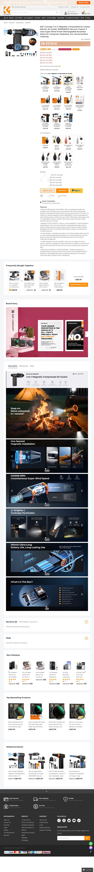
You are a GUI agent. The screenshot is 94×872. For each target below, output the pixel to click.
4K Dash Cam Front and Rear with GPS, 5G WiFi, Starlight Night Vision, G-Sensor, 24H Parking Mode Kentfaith (80, 675)
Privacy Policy (26, 820)
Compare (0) (75, 7)
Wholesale (25, 840)
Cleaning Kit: (56, 73)
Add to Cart (47, 191)
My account (43, 820)
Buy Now (62, 190)
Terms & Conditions (28, 822)
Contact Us (7, 822)
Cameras (37, 18)
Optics (43, 18)
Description (13, 366)
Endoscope (60, 18)
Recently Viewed (63, 7)
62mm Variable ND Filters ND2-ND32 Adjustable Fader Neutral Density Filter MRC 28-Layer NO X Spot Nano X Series (37, 725)
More (82, 18)
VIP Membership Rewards (9, 834)
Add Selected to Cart (78, 284)
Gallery (6, 830)
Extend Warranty (44, 827)
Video (5, 827)
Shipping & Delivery (28, 825)
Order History (43, 822)
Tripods (11, 18)
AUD (85, 7)
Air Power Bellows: (45, 133)
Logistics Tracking (45, 830)
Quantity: (43, 172)
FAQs (32, 366)
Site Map (6, 825)
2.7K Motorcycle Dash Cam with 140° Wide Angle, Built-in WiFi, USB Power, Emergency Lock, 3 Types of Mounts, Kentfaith (29, 285)
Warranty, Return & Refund (28, 829)
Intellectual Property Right (28, 834)
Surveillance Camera (72, 18)
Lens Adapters (28, 18)
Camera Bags (51, 18)
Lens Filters (18, 18)
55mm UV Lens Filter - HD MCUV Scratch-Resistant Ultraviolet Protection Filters (76, 725)
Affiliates (24, 837)
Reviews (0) (23, 366)
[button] (12, 456)
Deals (87, 18)
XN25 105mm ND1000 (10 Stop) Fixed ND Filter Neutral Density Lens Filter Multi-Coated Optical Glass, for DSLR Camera (57, 725)
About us (6, 820)
